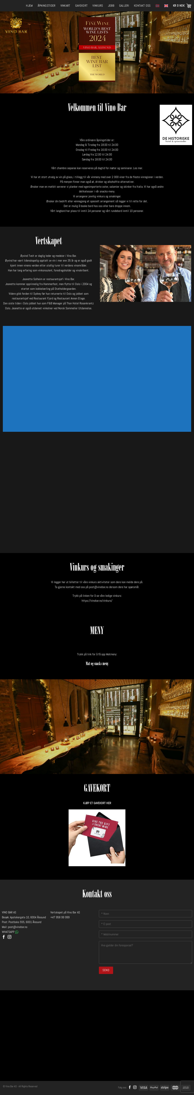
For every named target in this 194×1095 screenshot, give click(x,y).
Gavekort (81, 6)
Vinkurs (97, 6)
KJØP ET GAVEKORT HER (97, 803)
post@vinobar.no (98, 587)
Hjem (29, 6)
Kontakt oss (142, 6)
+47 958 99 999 (60, 917)
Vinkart (65, 6)
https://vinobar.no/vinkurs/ (97, 601)
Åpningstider (47, 6)
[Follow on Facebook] (4, 937)
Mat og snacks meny (97, 664)
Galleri (124, 6)
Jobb (111, 6)
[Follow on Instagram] (9, 937)
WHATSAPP (10, 932)
